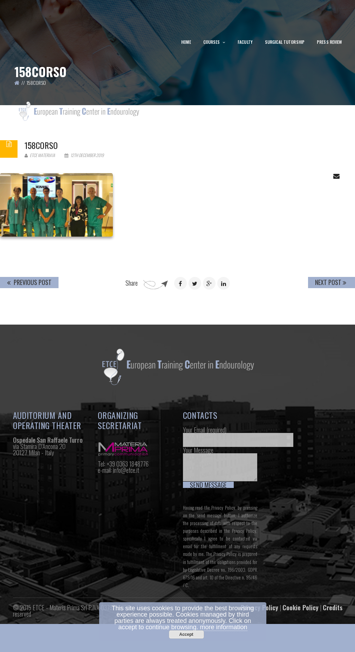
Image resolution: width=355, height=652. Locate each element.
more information (223, 627)
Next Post (330, 324)
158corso (41, 187)
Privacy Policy (223, 549)
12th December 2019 (84, 198)
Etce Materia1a (40, 198)
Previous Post (29, 324)
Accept (186, 634)
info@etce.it (126, 512)
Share (131, 325)
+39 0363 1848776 (128, 505)
